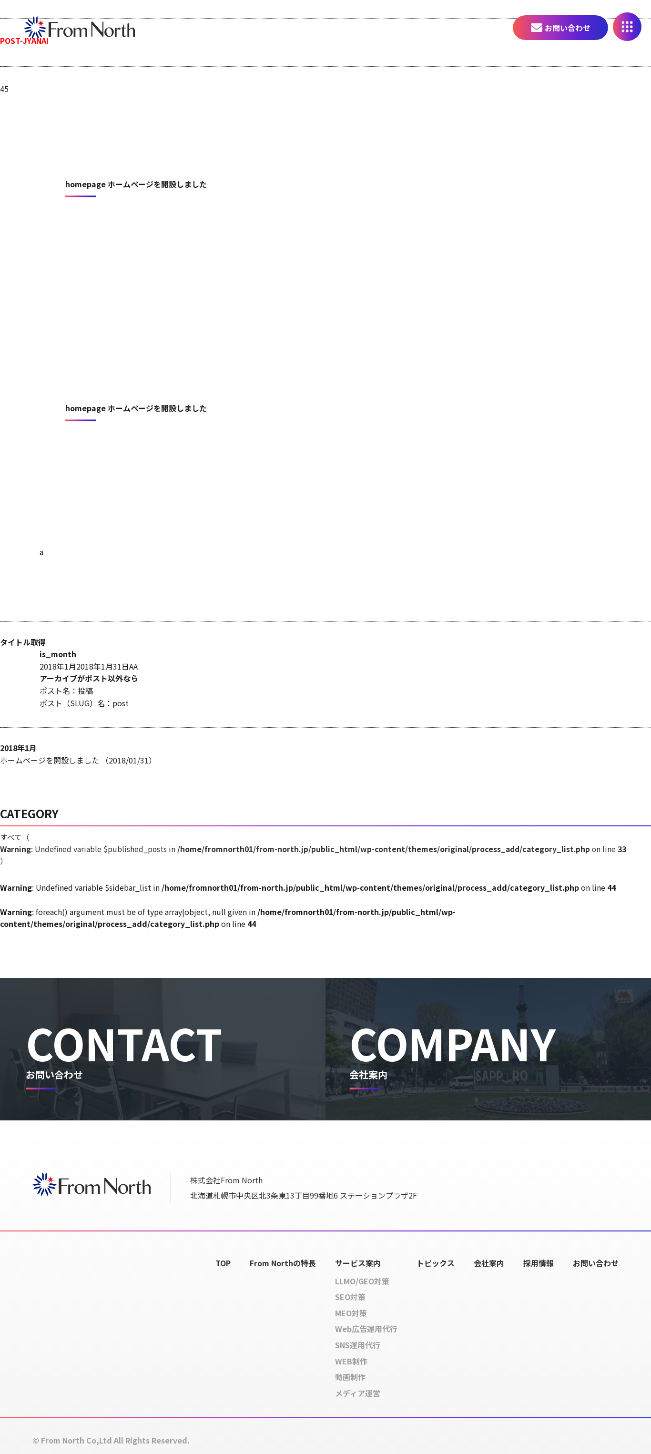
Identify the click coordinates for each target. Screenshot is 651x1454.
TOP (223, 1263)
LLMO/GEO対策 (362, 1281)
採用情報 (538, 1263)
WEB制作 (351, 1361)
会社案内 (489, 1263)
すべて (316, 849)
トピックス (436, 1263)
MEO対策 (351, 1313)
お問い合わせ (567, 27)
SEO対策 (350, 1297)
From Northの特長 (283, 1263)
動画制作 (350, 1377)
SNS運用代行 (357, 1345)
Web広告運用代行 (366, 1329)
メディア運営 (357, 1393)
